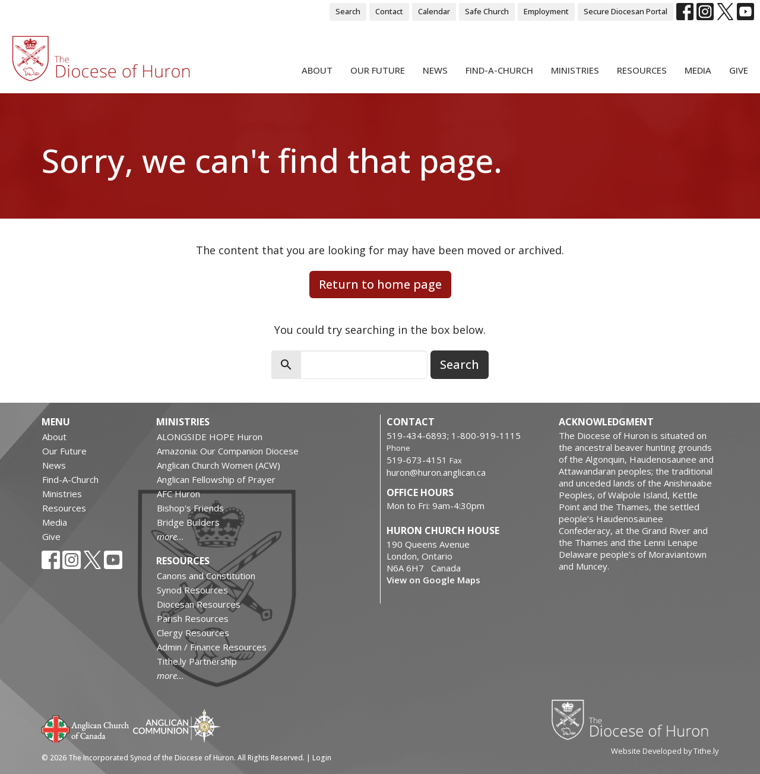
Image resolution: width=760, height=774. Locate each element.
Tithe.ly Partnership (197, 661)
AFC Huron (178, 494)
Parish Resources (193, 618)
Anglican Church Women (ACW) (218, 465)
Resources (642, 70)
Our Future (377, 70)
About (317, 70)
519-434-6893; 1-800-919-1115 (454, 435)
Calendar (434, 11)
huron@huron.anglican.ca (436, 472)
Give (738, 70)
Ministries (575, 70)
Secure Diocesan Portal (625, 11)
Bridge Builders (188, 522)
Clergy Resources (193, 633)
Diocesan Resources (198, 604)
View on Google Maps (433, 580)
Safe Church (487, 11)
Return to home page (380, 284)
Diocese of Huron (634, 719)
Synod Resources (192, 590)
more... (170, 536)
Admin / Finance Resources (212, 647)
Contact (389, 11)
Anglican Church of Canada (86, 728)
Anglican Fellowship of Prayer (216, 479)
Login (321, 758)
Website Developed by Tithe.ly (664, 751)
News (435, 70)
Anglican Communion (176, 726)
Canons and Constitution (206, 576)
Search (347, 11)
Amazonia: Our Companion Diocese (228, 451)
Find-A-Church (499, 70)
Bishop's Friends (190, 508)
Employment (546, 11)
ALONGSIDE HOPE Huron (209, 437)
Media (698, 70)
